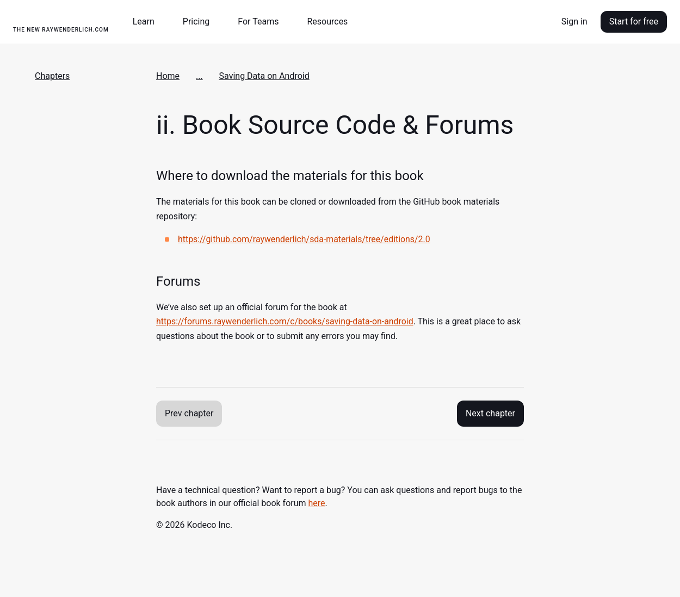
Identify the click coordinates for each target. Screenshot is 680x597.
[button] (148, 22)
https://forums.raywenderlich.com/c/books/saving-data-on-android (285, 321)
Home (168, 76)
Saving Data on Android (264, 76)
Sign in (574, 21)
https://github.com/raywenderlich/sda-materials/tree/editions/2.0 (305, 239)
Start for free (633, 21)
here (316, 503)
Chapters (52, 76)
